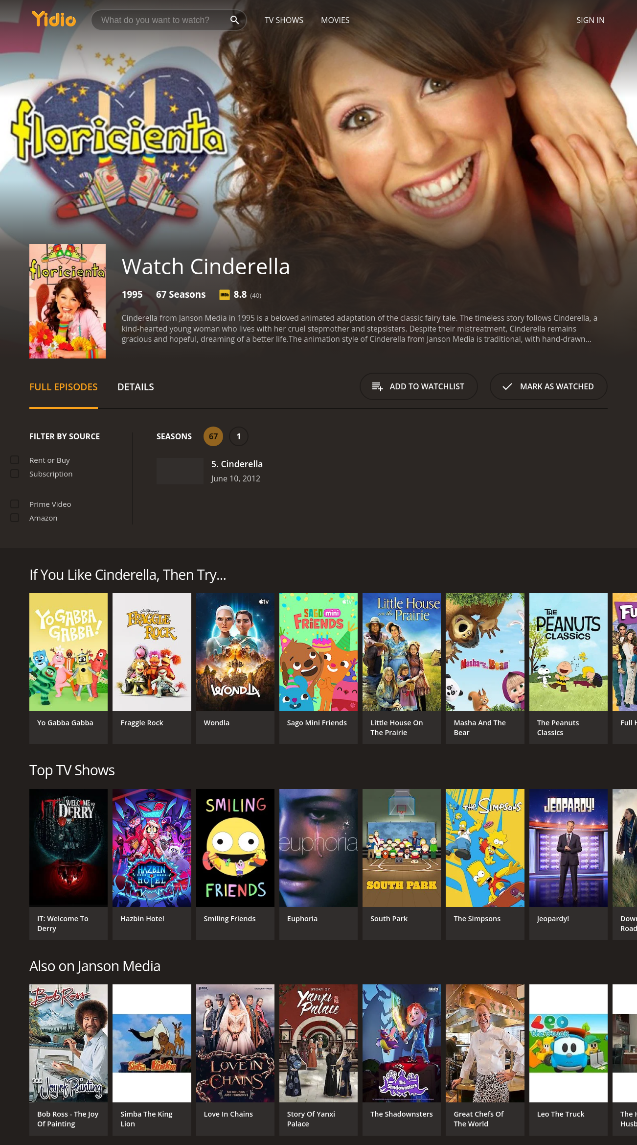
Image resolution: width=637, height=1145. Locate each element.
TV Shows (284, 20)
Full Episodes (63, 386)
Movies (335, 20)
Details (135, 386)
